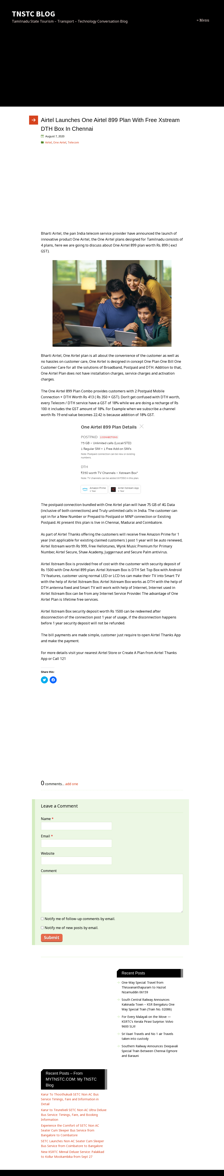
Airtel (48, 142)
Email (47, 836)
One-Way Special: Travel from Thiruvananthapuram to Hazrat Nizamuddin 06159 (144, 987)
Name (47, 818)
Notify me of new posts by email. (71, 927)
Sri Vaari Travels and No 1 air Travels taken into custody (147, 1036)
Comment (49, 870)
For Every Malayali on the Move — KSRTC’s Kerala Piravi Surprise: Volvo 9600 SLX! (147, 1021)
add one (71, 783)
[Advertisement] (112, 70)
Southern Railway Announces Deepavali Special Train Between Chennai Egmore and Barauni (150, 1051)
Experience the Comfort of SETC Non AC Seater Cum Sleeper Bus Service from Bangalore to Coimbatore (70, 1130)
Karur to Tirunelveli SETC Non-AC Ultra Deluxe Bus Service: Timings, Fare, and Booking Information (74, 1115)
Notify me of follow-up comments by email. (80, 918)
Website (47, 853)
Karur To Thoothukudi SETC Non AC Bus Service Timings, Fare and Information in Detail (70, 1099)
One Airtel (59, 142)
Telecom (73, 142)
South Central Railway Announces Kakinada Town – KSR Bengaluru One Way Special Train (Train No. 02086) (148, 1004)
